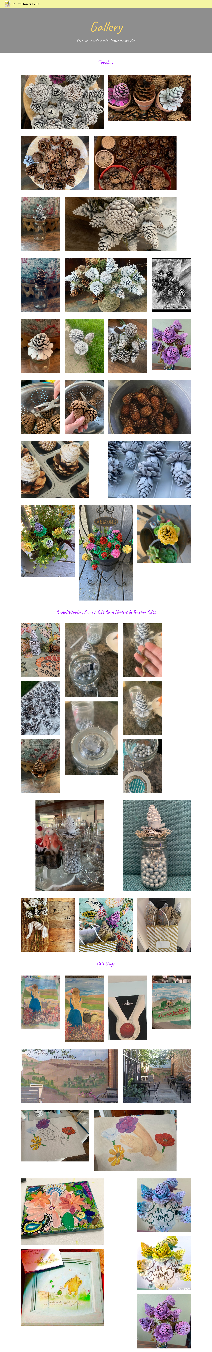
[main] (106, 30)
